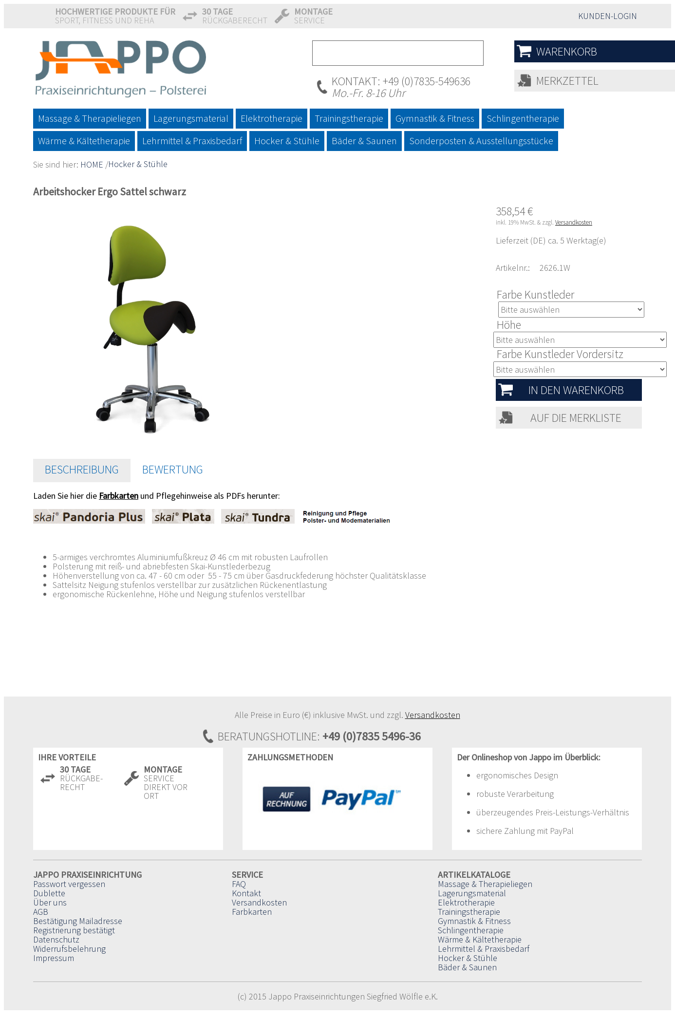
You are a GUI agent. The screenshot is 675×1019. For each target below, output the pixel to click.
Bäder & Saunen (467, 967)
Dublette (49, 893)
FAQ (239, 883)
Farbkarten (252, 911)
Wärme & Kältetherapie (480, 939)
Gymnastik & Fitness (474, 920)
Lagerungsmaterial (472, 893)
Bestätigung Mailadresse (77, 920)
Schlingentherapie (471, 930)
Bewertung (172, 469)
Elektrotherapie (466, 902)
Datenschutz (56, 939)
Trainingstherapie (469, 911)
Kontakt (246, 893)
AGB (40, 911)
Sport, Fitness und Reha (115, 16)
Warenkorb (566, 51)
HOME (91, 164)
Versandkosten (573, 222)
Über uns (50, 902)
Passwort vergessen (69, 883)
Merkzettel (567, 80)
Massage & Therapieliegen (485, 883)
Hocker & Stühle (138, 164)
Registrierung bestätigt (74, 930)
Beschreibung (82, 469)
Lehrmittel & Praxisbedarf (483, 948)
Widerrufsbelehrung (69, 948)
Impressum (53, 957)
